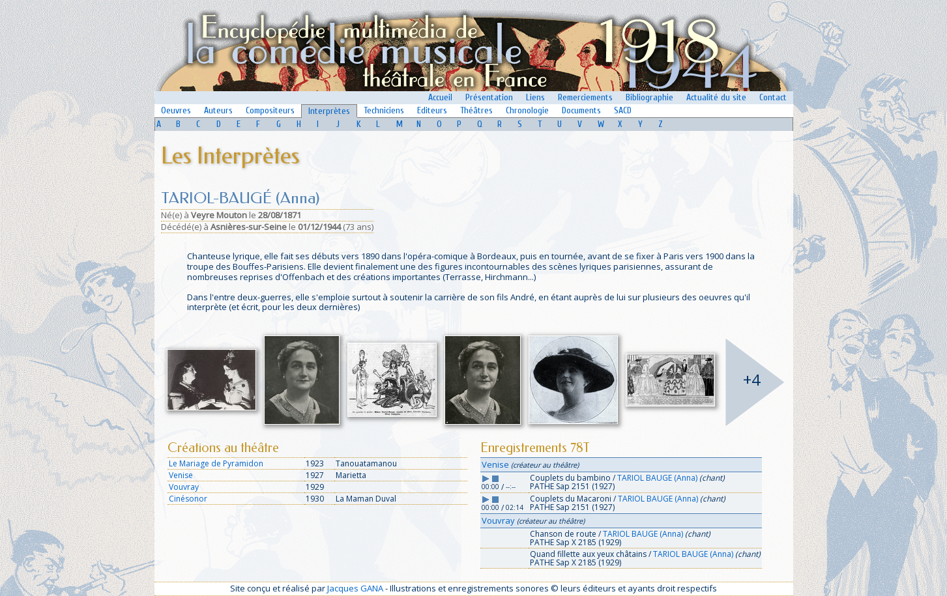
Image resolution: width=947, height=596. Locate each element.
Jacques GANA (355, 588)
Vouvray (184, 486)
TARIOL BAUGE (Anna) (657, 477)
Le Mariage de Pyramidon (216, 463)
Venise (181, 475)
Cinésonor (188, 498)
